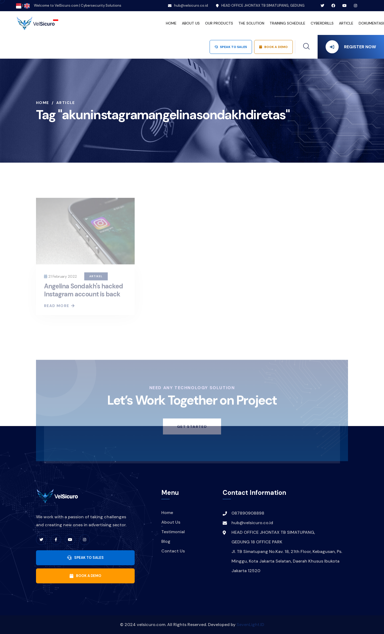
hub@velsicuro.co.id (191, 5)
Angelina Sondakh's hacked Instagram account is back (83, 292)
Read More (59, 307)
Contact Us (173, 551)
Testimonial (173, 532)
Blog (165, 541)
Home (42, 102)
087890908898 (247, 513)
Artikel (96, 278)
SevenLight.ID (250, 624)
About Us (170, 522)
